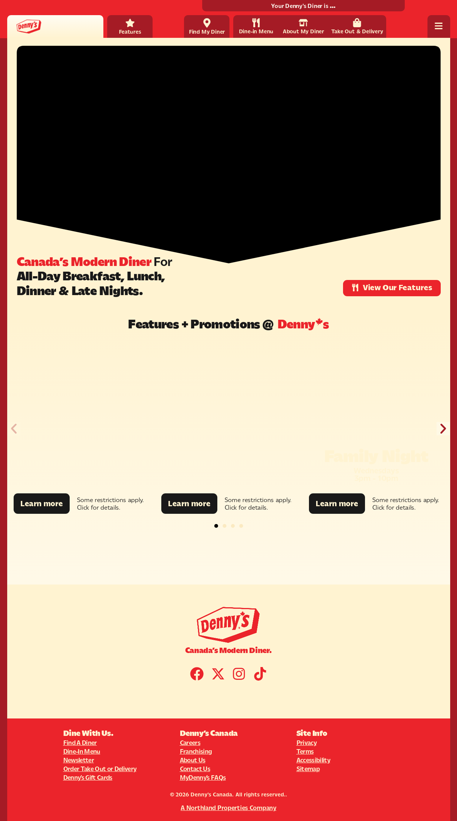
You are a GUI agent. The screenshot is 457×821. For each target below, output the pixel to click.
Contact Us (195, 769)
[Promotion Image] (81, 417)
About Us (193, 760)
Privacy (306, 742)
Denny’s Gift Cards (87, 777)
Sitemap (308, 769)
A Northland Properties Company (228, 808)
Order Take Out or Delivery (100, 769)
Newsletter (78, 760)
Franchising (196, 751)
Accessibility (313, 760)
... (332, 5)
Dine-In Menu (81, 751)
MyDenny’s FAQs (203, 777)
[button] (13, 428)
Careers (190, 742)
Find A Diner (80, 742)
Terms (305, 751)
